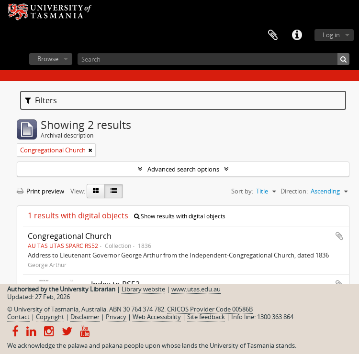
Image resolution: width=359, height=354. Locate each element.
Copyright (50, 316)
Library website (143, 289)
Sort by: (242, 191)
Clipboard (273, 35)
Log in (331, 35)
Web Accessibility (157, 316)
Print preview (40, 191)
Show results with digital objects (179, 216)
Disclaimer (85, 316)
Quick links (297, 35)
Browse (47, 58)
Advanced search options (183, 169)
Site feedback (206, 316)
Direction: (294, 191)
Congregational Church (70, 236)
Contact (18, 316)
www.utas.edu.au (196, 289)
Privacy (116, 316)
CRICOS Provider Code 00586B (210, 309)
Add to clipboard (339, 236)
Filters (41, 100)
